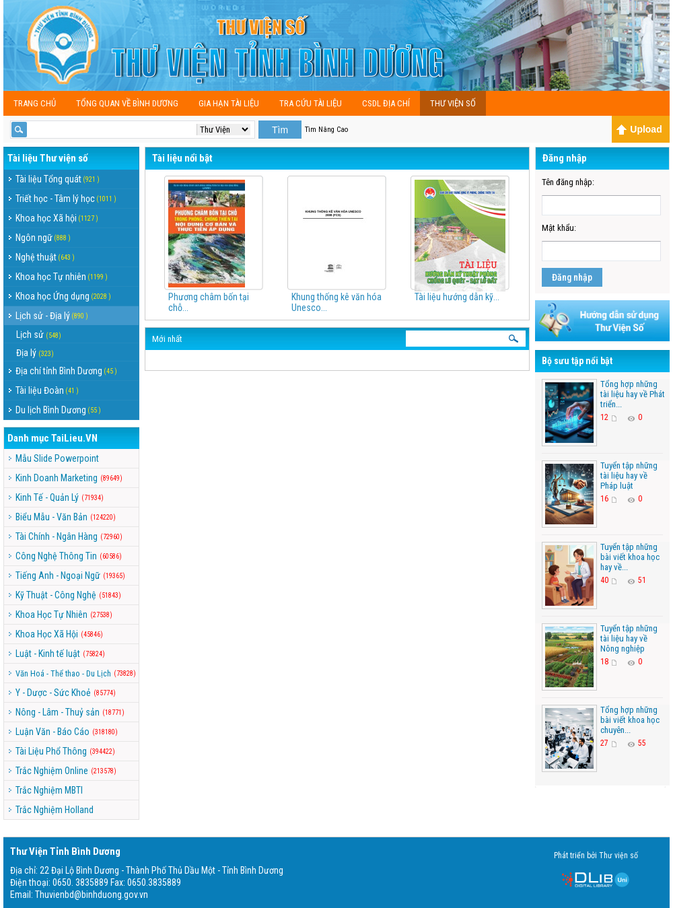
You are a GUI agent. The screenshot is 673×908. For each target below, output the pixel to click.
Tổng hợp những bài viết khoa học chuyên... (630, 720)
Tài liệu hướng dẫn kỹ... (457, 296)
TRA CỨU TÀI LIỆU (310, 103)
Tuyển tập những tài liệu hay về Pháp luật (629, 475)
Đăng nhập (572, 277)
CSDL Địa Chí (386, 103)
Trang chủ (34, 103)
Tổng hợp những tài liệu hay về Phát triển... (632, 394)
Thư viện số (453, 103)
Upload (639, 129)
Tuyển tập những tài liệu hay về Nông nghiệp (629, 638)
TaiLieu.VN (74, 438)
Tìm (280, 130)
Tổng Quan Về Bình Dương (127, 103)
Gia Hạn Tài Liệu (229, 103)
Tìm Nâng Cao (326, 129)
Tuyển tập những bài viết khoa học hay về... (630, 557)
